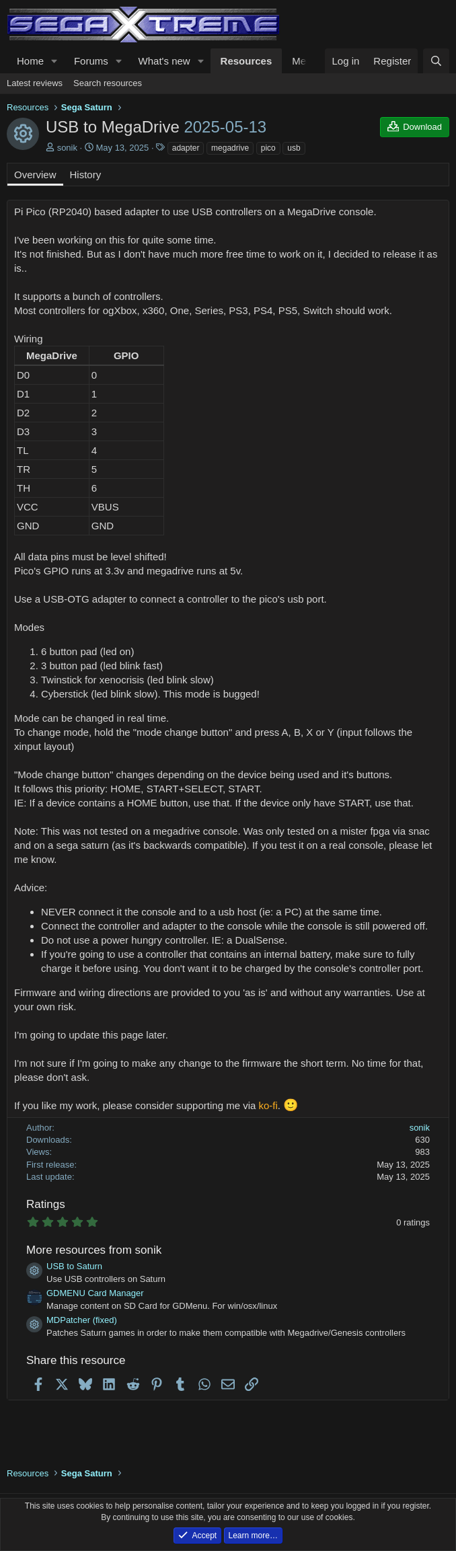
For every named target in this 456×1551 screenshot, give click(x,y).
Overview (35, 174)
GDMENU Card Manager (95, 1293)
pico (268, 148)
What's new (164, 61)
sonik (67, 148)
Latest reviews (35, 83)
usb (293, 148)
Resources (246, 61)
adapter (186, 148)
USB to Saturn (74, 1266)
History (86, 174)
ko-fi (268, 1105)
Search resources (107, 83)
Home (30, 61)
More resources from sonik (93, 1250)
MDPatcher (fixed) (81, 1320)
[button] (54, 60)
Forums (91, 61)
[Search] (436, 60)
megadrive (230, 148)
